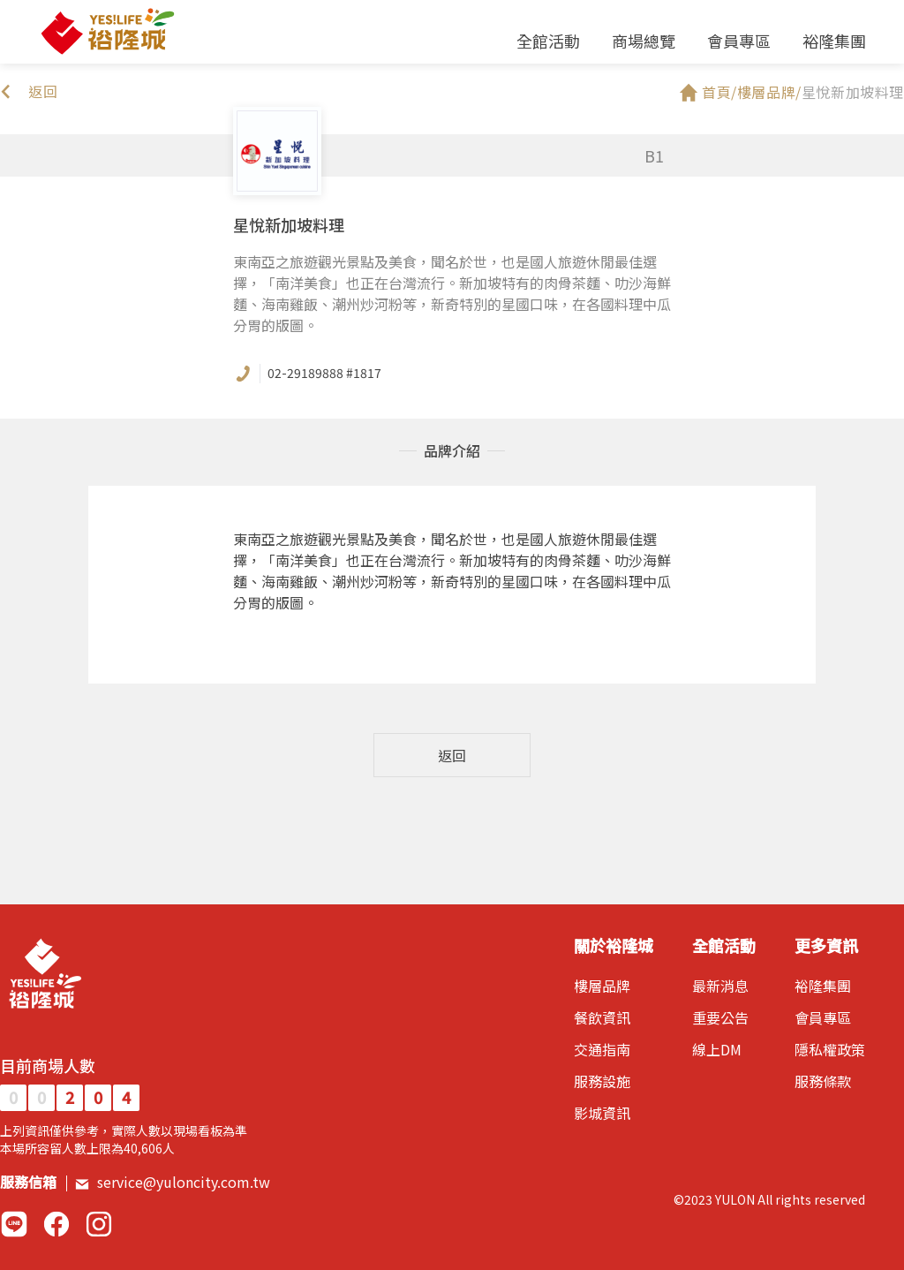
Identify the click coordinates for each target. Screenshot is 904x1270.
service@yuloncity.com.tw (172, 1181)
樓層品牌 (602, 985)
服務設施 (602, 1081)
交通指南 (602, 1049)
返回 (452, 755)
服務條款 (823, 1081)
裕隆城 (107, 32)
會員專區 (739, 40)
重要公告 (720, 1017)
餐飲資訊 (602, 1017)
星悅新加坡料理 (853, 91)
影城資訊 (602, 1112)
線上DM (717, 1049)
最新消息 (720, 985)
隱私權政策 (830, 1049)
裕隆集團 (834, 40)
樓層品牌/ (769, 91)
